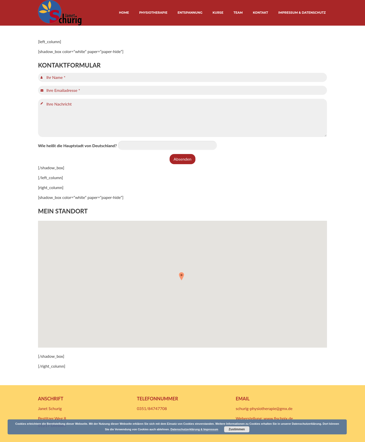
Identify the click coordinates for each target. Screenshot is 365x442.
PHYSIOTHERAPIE (153, 12)
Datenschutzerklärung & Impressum (194, 429)
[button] (182, 278)
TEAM (238, 12)
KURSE (218, 12)
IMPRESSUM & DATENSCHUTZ (302, 12)
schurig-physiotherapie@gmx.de (264, 408)
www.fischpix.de (278, 418)
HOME (124, 12)
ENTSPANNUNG (190, 12)
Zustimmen (237, 429)
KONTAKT (260, 12)
